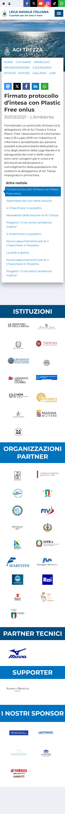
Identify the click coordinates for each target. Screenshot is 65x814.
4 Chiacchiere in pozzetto (24, 208)
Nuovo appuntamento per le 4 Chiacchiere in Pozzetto (27, 243)
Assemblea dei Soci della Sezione (29, 200)
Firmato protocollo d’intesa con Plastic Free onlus (32, 191)
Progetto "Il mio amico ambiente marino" (29, 224)
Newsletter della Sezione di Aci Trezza (32, 215)
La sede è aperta (17, 252)
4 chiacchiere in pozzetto (23, 234)
